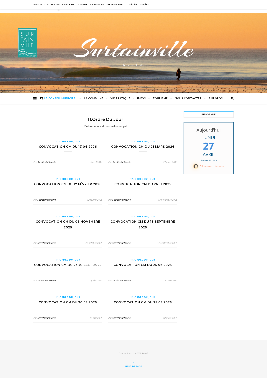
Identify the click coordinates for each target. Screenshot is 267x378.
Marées (144, 4)
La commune (93, 98)
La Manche (97, 4)
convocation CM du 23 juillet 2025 (68, 265)
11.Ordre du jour (67, 141)
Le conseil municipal (60, 98)
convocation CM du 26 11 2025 (142, 184)
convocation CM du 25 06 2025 (143, 265)
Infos (141, 98)
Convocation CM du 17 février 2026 (68, 184)
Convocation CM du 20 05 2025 (68, 302)
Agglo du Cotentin (46, 4)
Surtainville (134, 49)
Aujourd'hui (209, 130)
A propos (216, 98)
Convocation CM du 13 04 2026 (68, 146)
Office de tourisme (75, 4)
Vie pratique (120, 98)
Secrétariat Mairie (46, 162)
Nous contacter (188, 98)
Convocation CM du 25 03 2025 (143, 302)
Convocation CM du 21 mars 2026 (142, 146)
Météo (133, 4)
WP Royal (142, 353)
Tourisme (160, 98)
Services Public (116, 4)
